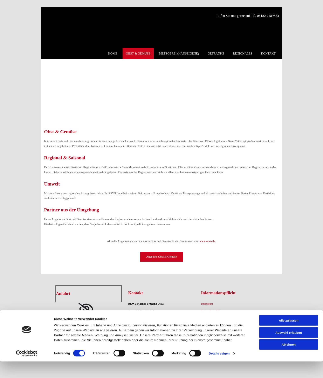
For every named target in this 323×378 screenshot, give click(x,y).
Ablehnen (289, 361)
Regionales (242, 53)
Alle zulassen (288, 337)
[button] (161, 257)
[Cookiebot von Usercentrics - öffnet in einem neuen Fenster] (27, 370)
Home (112, 53)
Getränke (216, 53)
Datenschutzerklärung (213, 310)
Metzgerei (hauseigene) (179, 53)
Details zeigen (219, 370)
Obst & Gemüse (138, 53)
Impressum (207, 303)
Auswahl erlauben (288, 349)
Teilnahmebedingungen (213, 318)
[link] (86, 309)
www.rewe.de (207, 241)
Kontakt (268, 53)
